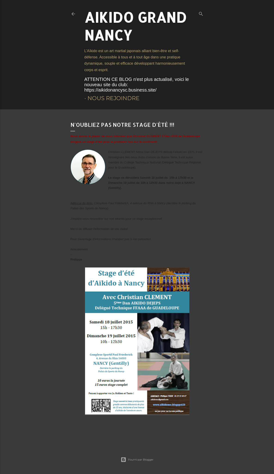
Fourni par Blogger (137, 459)
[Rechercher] (201, 12)
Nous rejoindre (113, 98)
